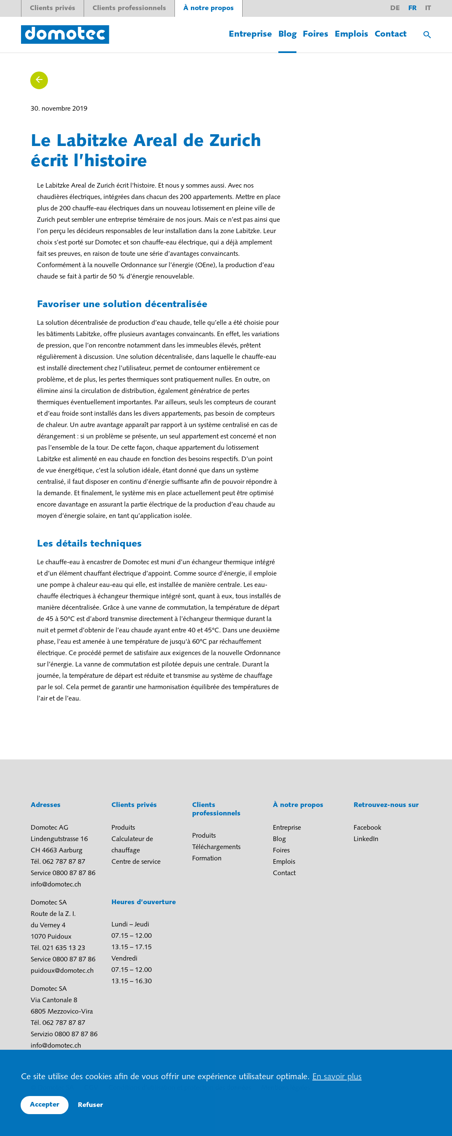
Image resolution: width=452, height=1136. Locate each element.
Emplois (351, 34)
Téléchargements (216, 847)
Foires (315, 34)
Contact (391, 34)
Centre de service (136, 862)
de (395, 8)
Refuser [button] (90, 1105)
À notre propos (208, 8)
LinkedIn (366, 839)
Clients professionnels (129, 8)
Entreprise (250, 34)
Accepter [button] (44, 1104)
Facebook (367, 828)
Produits (123, 828)
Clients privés (52, 8)
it (428, 8)
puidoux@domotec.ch (62, 971)
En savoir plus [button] (337, 1077)
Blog (287, 34)
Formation (207, 858)
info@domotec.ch (56, 884)
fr (412, 8)
